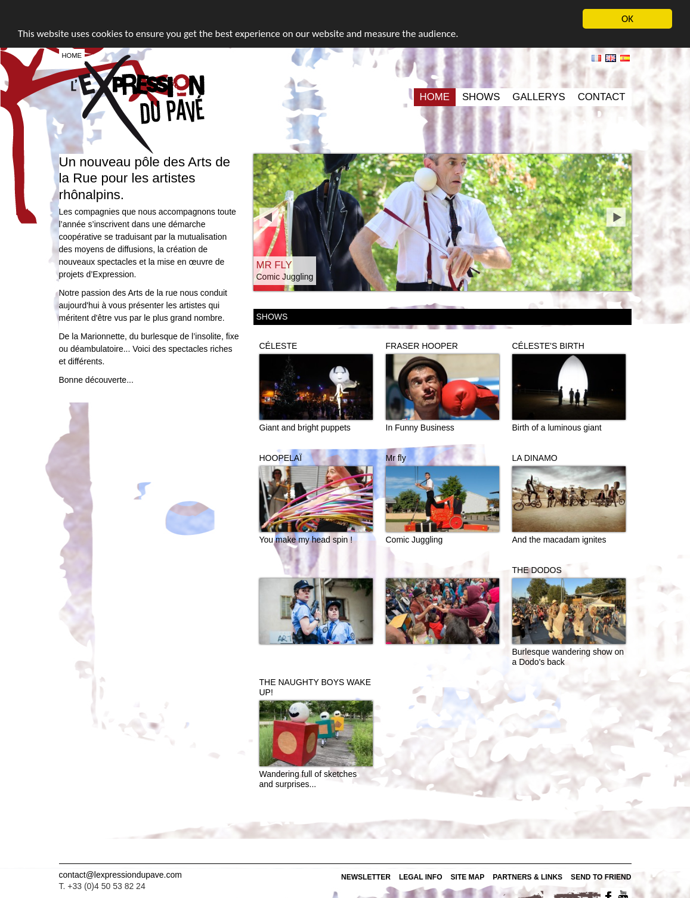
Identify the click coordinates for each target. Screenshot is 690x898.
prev (269, 217)
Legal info (421, 877)
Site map (468, 877)
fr (596, 58)
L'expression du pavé (138, 104)
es (625, 58)
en (610, 58)
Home (435, 97)
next (616, 217)
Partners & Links (527, 877)
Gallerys (538, 97)
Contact (602, 97)
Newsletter (366, 877)
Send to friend (601, 877)
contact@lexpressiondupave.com (120, 875)
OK (627, 19)
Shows (481, 97)
